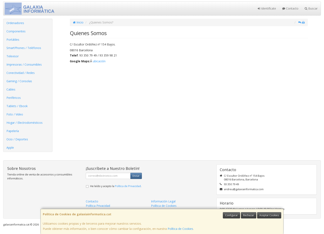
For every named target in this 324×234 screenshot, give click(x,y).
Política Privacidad (98, 206)
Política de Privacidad (128, 186)
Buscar (311, 8)
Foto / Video (14, 114)
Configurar (231, 215)
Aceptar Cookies (269, 215)
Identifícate (267, 8)
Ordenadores (15, 23)
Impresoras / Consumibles (24, 64)
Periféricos (13, 98)
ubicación (99, 61)
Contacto (290, 8)
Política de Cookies (180, 229)
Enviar (136, 176)
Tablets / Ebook (17, 106)
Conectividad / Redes (20, 73)
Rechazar (248, 215)
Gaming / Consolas (19, 81)
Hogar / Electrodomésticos (24, 123)
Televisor (12, 56)
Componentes (16, 31)
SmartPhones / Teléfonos (23, 48)
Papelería (12, 131)
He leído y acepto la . (115, 186)
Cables (10, 89)
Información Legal (163, 201)
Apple (10, 147)
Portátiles (12, 40)
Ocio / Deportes (17, 139)
